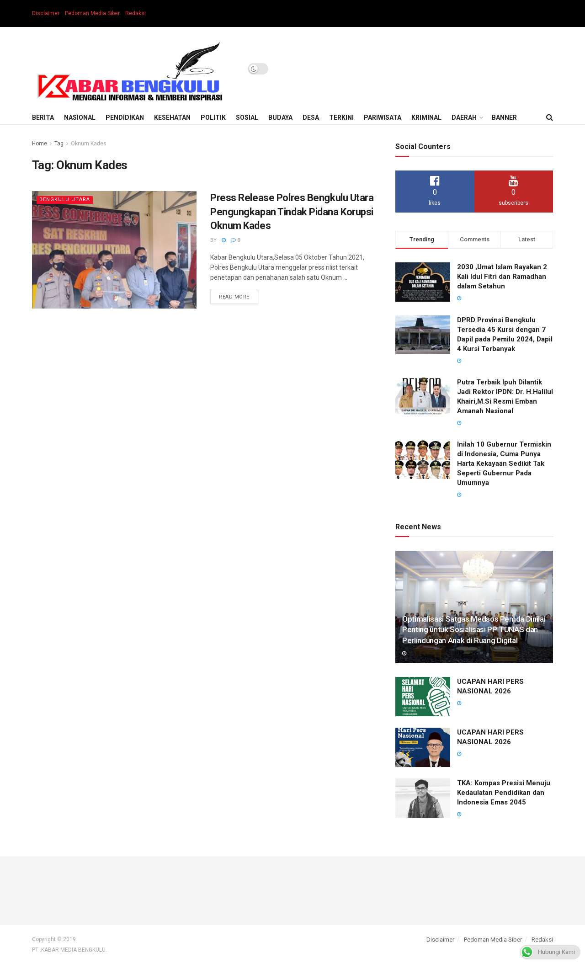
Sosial (247, 117)
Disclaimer (45, 13)
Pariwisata (382, 117)
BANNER (504, 117)
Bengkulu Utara (64, 199)
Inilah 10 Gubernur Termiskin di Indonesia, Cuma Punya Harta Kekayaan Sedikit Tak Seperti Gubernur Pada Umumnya (504, 463)
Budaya (280, 117)
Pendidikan (125, 117)
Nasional (80, 117)
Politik (213, 117)
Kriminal (426, 117)
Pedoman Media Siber (92, 13)
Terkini (341, 117)
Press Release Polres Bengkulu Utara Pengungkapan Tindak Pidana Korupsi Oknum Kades (292, 212)
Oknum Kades (88, 143)
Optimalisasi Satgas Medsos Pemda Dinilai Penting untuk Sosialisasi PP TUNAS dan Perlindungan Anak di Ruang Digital (473, 629)
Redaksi (135, 13)
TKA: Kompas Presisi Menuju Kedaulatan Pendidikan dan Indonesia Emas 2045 (503, 792)
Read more (234, 297)
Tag (59, 143)
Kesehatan (172, 117)
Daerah (464, 117)
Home (39, 143)
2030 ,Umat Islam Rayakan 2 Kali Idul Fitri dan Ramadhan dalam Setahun (502, 276)
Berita (43, 117)
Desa (311, 117)
